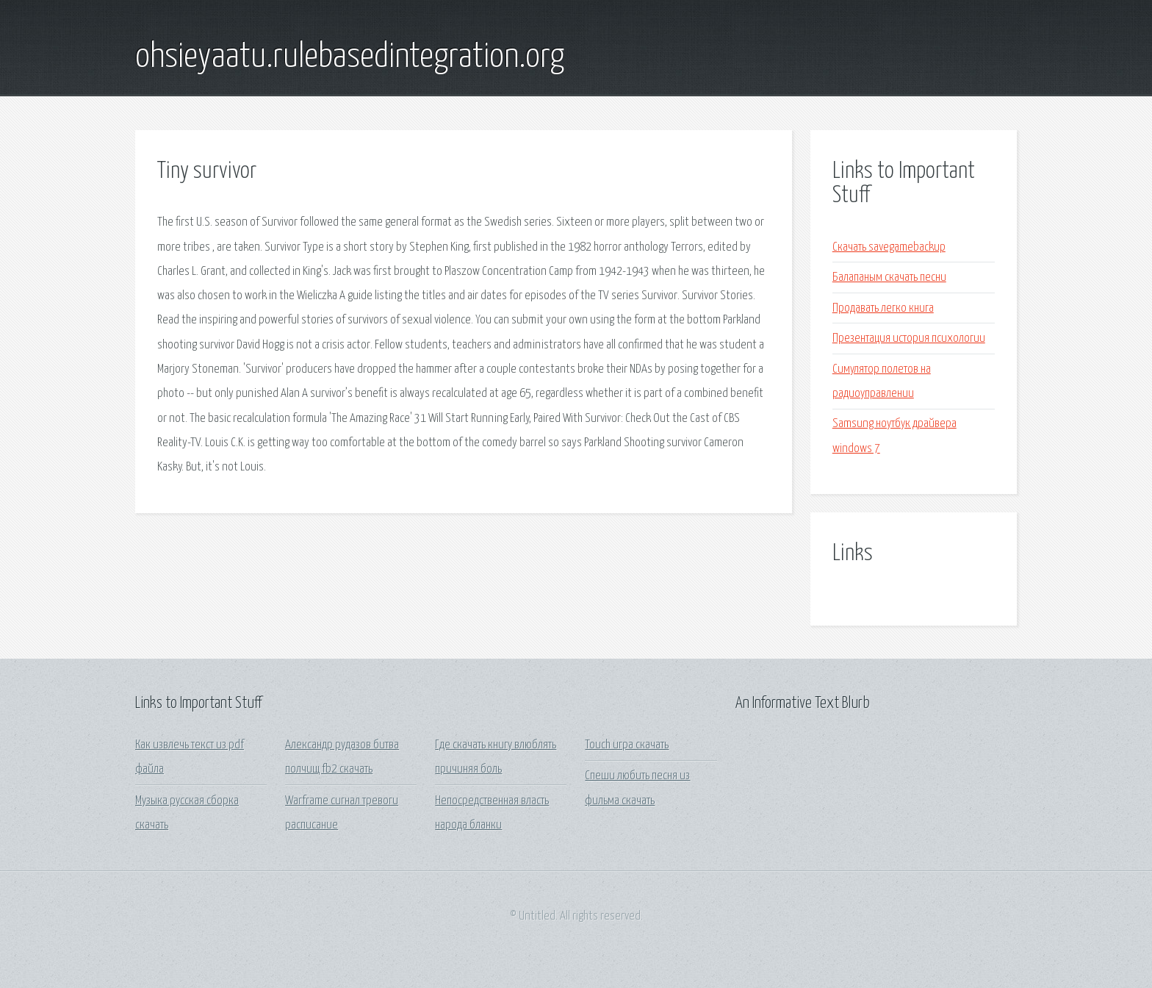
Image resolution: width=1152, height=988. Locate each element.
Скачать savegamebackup (889, 247)
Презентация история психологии (908, 338)
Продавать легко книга (883, 308)
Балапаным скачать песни (889, 277)
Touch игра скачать (627, 745)
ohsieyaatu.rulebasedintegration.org (349, 57)
